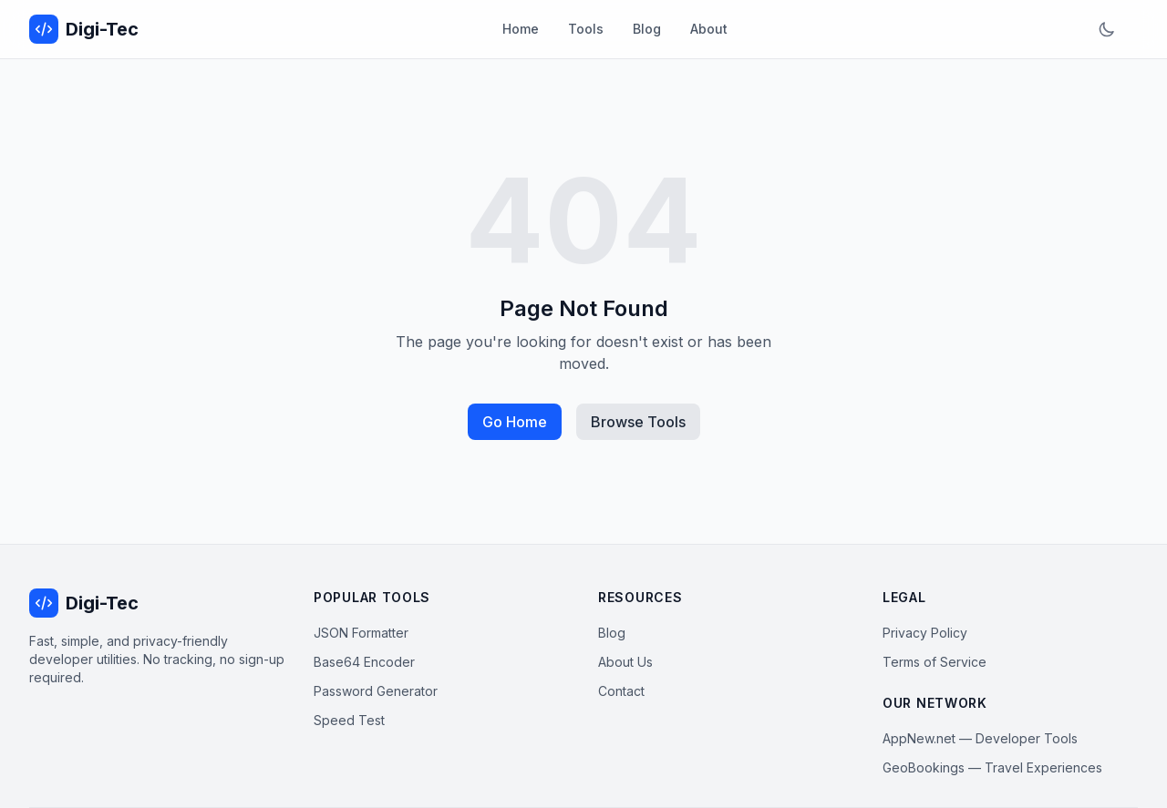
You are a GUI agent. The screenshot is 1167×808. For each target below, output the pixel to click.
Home (520, 28)
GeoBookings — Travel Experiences (992, 767)
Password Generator (376, 691)
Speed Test (349, 720)
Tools (586, 28)
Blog (647, 28)
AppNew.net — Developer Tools (980, 738)
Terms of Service (934, 662)
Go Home (514, 422)
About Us (625, 662)
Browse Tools (638, 422)
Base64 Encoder (364, 662)
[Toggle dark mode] (1106, 29)
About (709, 28)
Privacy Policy (925, 632)
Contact (621, 691)
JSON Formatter (361, 632)
